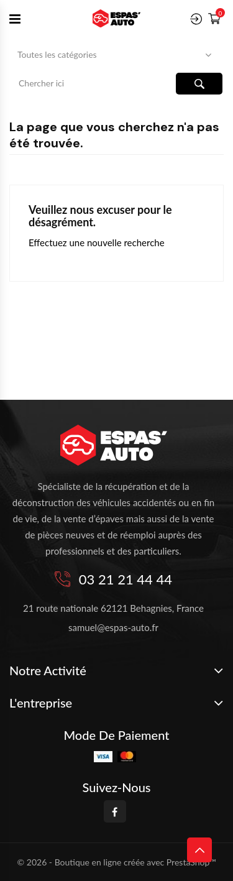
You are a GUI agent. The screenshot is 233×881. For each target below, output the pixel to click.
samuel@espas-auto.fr (113, 627)
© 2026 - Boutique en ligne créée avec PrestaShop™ (116, 862)
